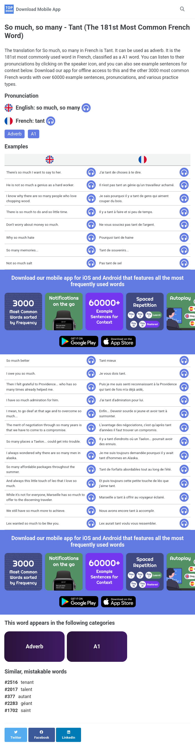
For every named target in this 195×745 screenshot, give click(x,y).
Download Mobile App (38, 9)
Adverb (15, 134)
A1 (34, 134)
